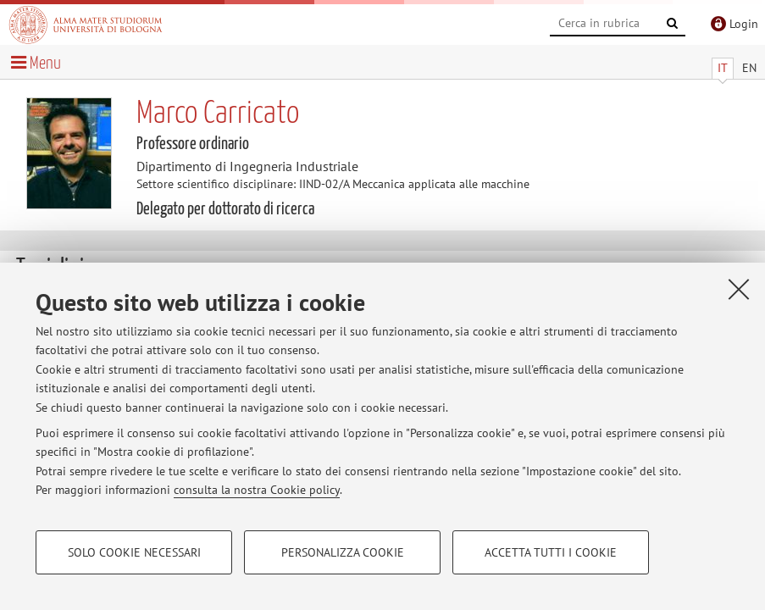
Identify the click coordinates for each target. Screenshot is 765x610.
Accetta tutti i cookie (551, 552)
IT (723, 67)
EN (749, 67)
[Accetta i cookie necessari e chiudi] (738, 288)
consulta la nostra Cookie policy (257, 489)
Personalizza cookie (342, 552)
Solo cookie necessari (134, 552)
